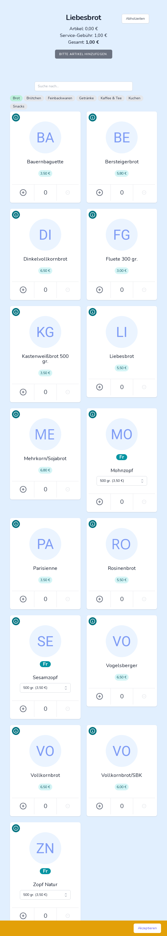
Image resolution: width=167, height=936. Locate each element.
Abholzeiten (135, 18)
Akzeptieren (147, 928)
